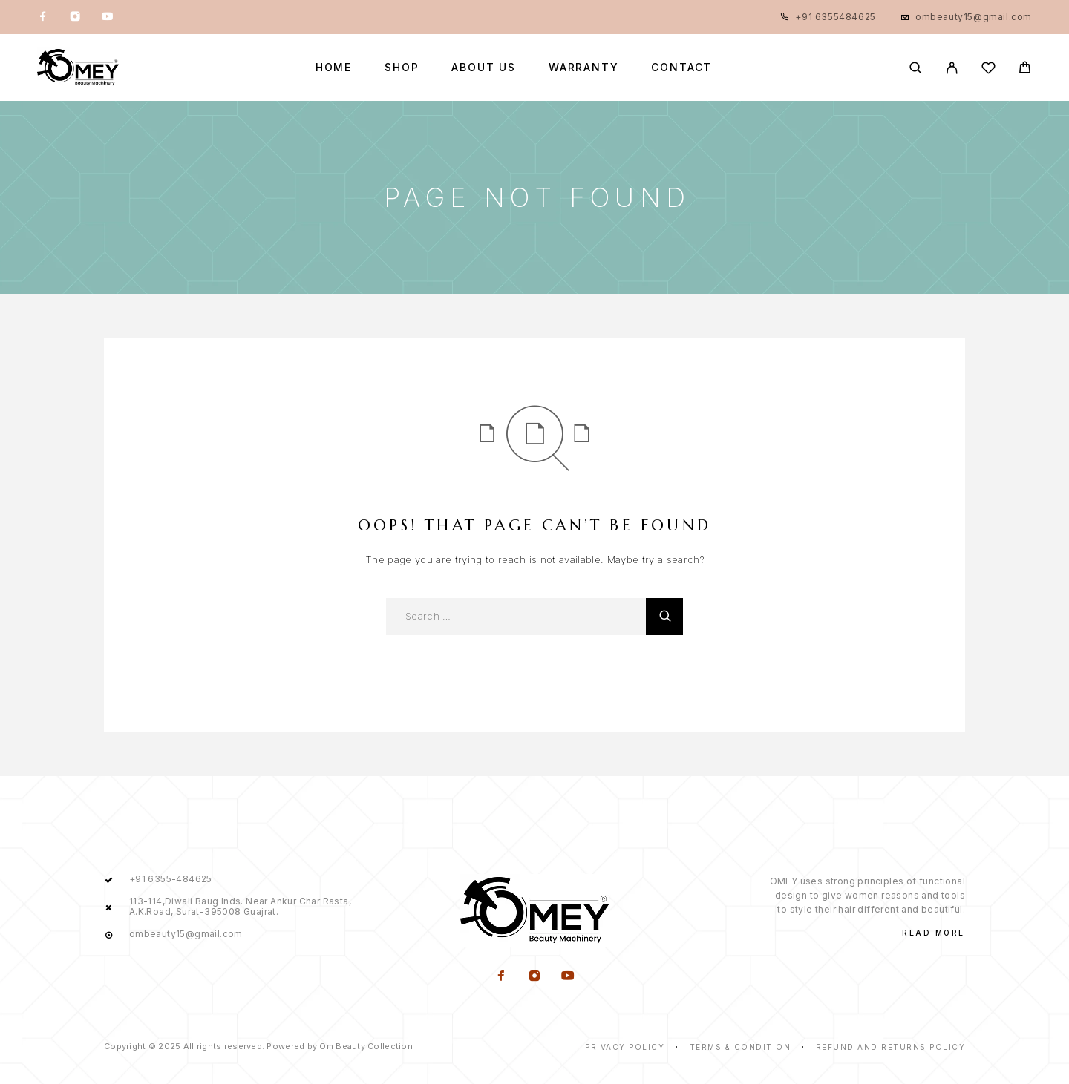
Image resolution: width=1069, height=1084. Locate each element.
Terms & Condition (740, 1046)
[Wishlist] (988, 70)
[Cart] (1025, 69)
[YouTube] (107, 17)
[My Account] (952, 68)
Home (334, 67)
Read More (933, 932)
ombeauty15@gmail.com (973, 16)
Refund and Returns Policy (891, 1046)
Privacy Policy (624, 1046)
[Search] (916, 68)
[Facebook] (43, 17)
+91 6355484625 (835, 16)
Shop (402, 67)
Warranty (584, 67)
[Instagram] (75, 17)
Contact (681, 67)
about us (483, 67)
